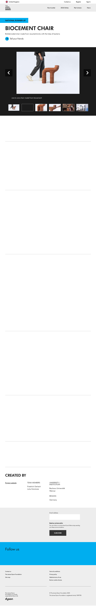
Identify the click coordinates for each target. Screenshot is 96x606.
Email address (53, 513)
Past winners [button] (78, 8)
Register (78, 2)
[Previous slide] (8, 73)
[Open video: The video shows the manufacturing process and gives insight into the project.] (27, 107)
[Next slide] (87, 73)
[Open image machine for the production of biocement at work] (82, 107)
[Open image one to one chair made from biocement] (14, 107)
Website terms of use (55, 578)
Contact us (67, 2)
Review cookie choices (55, 580)
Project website (11, 483)
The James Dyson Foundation (13, 575)
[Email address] (64, 517)
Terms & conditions (54, 572)
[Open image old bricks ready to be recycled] (68, 107)
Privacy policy (53, 575)
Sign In (88, 2)
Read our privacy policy (56, 523)
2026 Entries (65, 8)
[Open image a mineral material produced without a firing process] (55, 107)
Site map (7, 578)
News (89, 8)
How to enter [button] (51, 8)
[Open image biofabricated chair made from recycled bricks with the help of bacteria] (41, 107)
